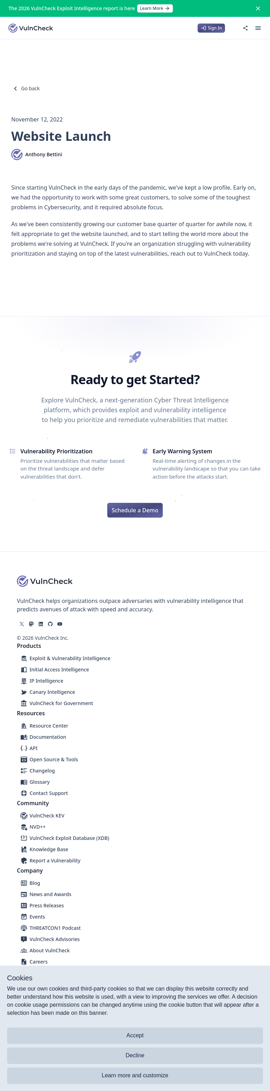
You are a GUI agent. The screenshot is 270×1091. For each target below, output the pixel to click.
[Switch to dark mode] (232, 28)
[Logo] (30, 28)
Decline (135, 1055)
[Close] (258, 8)
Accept (135, 1035)
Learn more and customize (135, 1075)
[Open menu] (258, 28)
